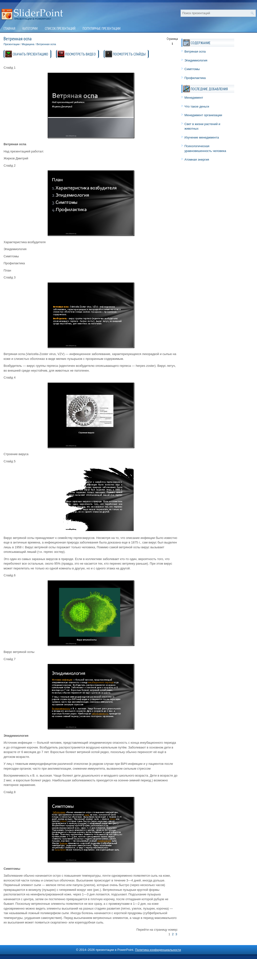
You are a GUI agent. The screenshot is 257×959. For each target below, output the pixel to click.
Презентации (12, 44)
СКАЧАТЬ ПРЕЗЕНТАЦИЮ (30, 54)
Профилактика (195, 78)
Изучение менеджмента (201, 137)
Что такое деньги (196, 106)
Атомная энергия (196, 159)
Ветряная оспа (195, 51)
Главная (9, 28)
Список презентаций (60, 28)
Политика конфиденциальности (158, 950)
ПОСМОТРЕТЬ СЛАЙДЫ (129, 54)
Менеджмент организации (203, 115)
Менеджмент (193, 97)
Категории (30, 28)
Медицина (28, 44)
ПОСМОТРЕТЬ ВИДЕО (80, 54)
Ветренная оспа (46, 44)
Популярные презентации (101, 28)
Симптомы (192, 69)
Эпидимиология (195, 60)
